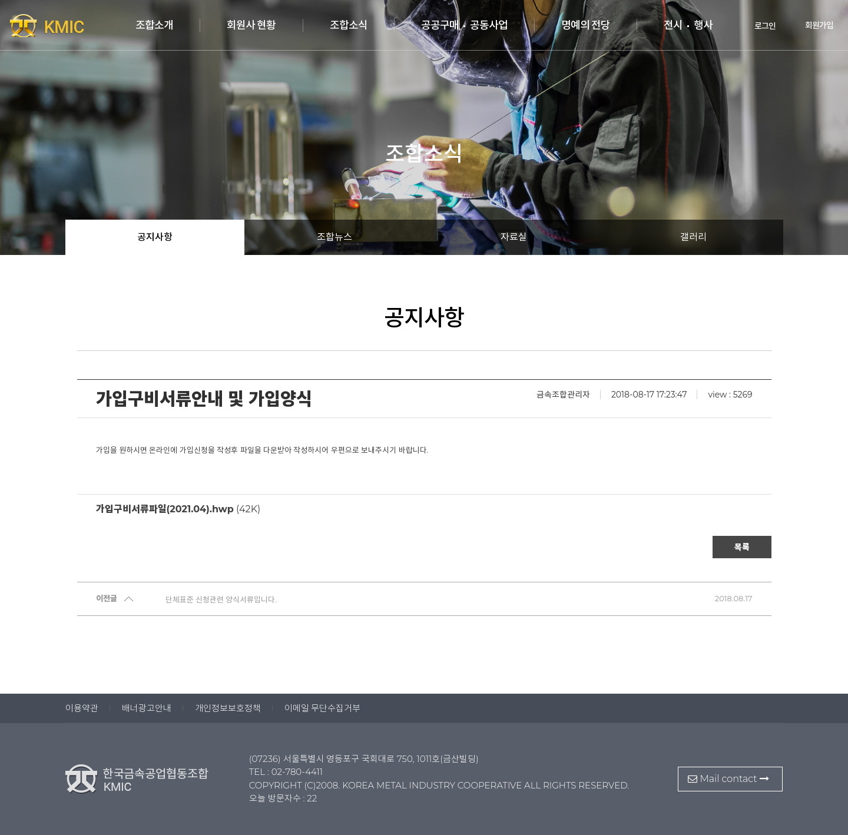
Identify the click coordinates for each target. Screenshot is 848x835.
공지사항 (155, 237)
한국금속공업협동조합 (70, 25)
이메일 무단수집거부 (322, 708)
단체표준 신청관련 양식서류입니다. (221, 599)
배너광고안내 (146, 708)
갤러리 (693, 237)
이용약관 (81, 708)
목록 (742, 547)
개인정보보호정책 (228, 708)
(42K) (178, 509)
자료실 (514, 237)
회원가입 (810, 25)
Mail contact (728, 778)
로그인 (757, 25)
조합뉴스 (334, 237)
